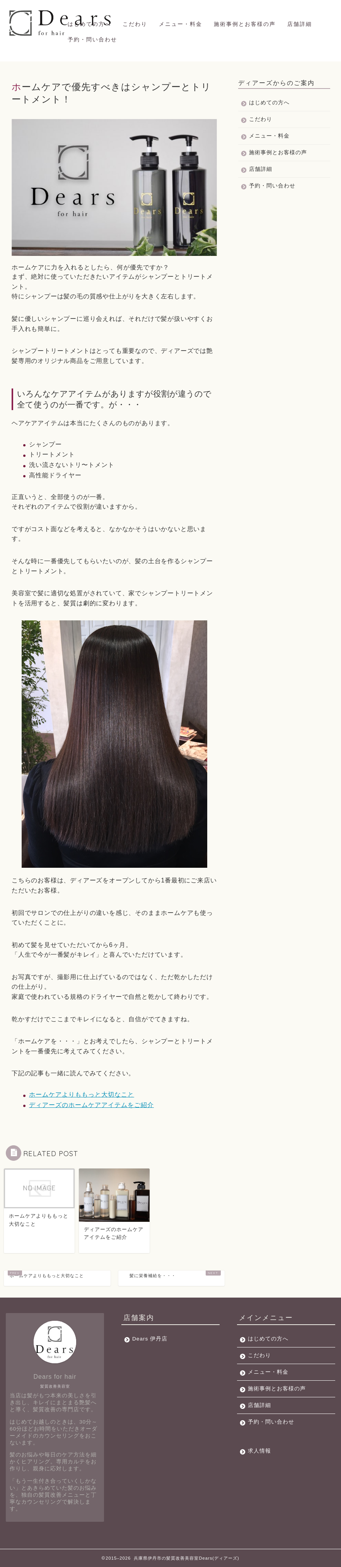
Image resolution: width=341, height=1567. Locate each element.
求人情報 (259, 1451)
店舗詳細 (299, 23)
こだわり (135, 23)
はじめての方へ (89, 23)
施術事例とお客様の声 (245, 23)
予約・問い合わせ (92, 39)
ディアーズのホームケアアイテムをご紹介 (91, 1105)
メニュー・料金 (180, 23)
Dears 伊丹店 (149, 1339)
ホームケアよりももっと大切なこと (81, 1094)
